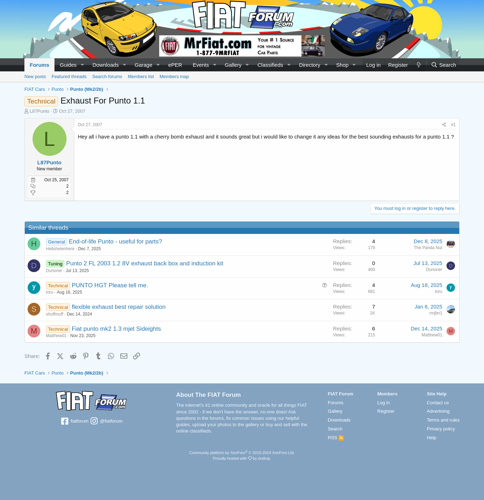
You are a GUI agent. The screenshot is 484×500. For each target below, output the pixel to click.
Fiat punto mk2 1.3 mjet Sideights (116, 328)
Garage (143, 65)
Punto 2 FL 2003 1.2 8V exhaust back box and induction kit (144, 263)
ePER (175, 65)
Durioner (54, 270)
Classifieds (270, 65)
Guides (68, 65)
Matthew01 (56, 335)
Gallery (233, 65)
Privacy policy (441, 428)
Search (335, 428)
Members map (174, 76)
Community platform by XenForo (242, 453)
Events (201, 65)
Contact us (438, 402)
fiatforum (74, 421)
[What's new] (418, 64)
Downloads (105, 65)
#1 (453, 124)
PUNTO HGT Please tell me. (110, 285)
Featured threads (69, 76)
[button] (82, 64)
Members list (141, 76)
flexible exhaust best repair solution (119, 307)
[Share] (444, 125)
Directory (309, 65)
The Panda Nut (428, 247)
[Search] (443, 64)
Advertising (438, 411)
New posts (35, 76)
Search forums (107, 76)
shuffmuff (54, 314)
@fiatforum (106, 421)
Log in (384, 402)
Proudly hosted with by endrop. (242, 458)
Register (386, 411)
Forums (39, 65)
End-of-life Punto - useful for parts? (115, 241)
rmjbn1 (435, 313)
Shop (342, 65)
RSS (336, 437)
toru (49, 292)
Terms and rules (443, 420)
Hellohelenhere (60, 248)
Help (432, 437)
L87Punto (40, 111)
